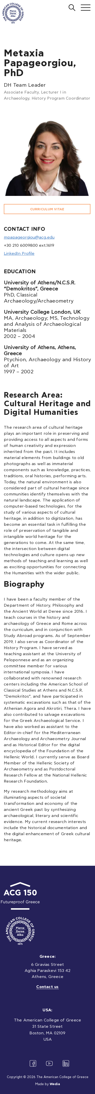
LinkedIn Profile (19, 254)
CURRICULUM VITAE (47, 209)
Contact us (47, 987)
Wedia (55, 1084)
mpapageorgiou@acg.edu (29, 237)
